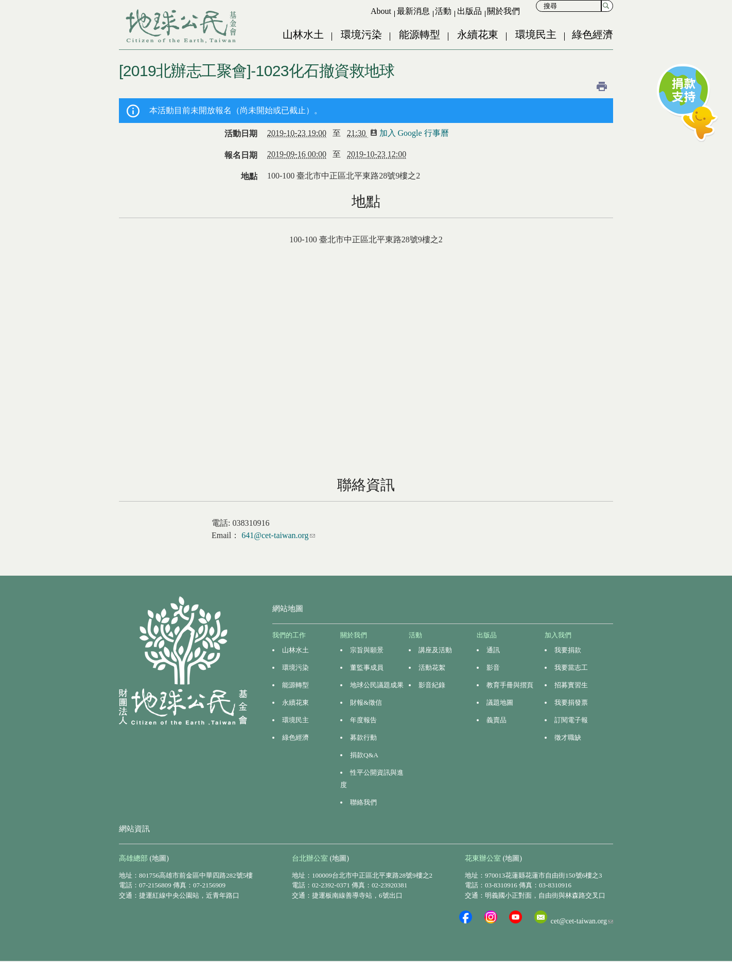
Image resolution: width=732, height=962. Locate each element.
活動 (443, 11)
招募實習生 (571, 685)
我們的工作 (289, 635)
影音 (493, 667)
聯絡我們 (363, 802)
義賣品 (496, 720)
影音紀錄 (432, 685)
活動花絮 (432, 667)
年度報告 (363, 720)
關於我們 (503, 11)
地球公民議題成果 (377, 685)
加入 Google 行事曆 (413, 133)
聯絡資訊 (366, 485)
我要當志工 (571, 667)
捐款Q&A (364, 755)
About (381, 11)
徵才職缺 (567, 737)
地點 (249, 176)
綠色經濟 (592, 34)
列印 (602, 86)
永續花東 (477, 34)
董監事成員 (367, 667)
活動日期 (240, 133)
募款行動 (363, 737)
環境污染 (361, 34)
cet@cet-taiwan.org (582, 921)
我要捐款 (567, 650)
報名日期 (240, 155)
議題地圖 (499, 702)
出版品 (469, 11)
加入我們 (558, 635)
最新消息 (413, 11)
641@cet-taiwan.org (278, 535)
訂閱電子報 (571, 720)
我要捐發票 (571, 702)
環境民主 (535, 34)
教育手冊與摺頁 (509, 685)
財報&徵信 (366, 702)
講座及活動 (435, 650)
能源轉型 (419, 34)
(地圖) (159, 858)
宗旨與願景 (367, 650)
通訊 (493, 650)
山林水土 (303, 34)
